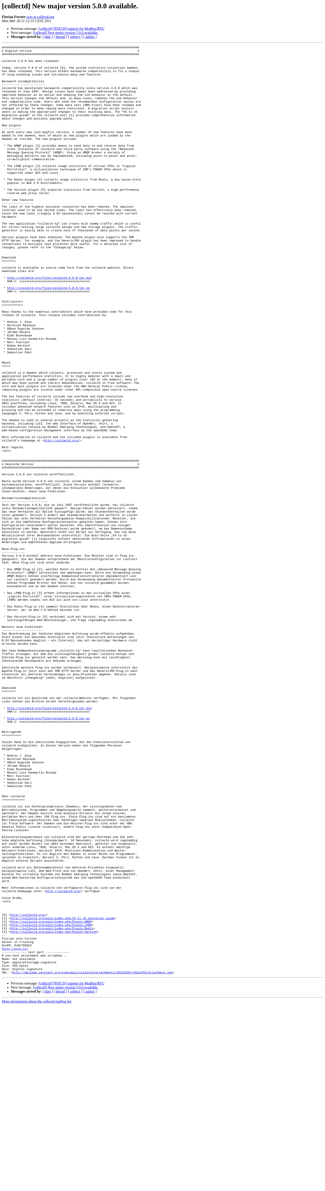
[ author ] (90, 37)
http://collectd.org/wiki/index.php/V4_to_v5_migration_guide (62, 1093)
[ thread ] (60, 37)
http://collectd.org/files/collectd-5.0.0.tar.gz (48, 337)
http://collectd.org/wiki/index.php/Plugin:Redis (52, 1105)
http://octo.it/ (15, 1130)
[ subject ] (75, 37)
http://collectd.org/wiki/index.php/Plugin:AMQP (51, 1097)
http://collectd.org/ (61, 520)
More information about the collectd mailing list (36, 1187)
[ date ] (48, 37)
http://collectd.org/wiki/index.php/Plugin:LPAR (51, 1101)
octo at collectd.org (40, 17)
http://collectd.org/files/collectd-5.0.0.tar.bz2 (49, 324)
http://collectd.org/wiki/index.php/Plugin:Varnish (54, 1109)
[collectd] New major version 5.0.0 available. (65, 33)
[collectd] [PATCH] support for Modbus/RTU (71, 28)
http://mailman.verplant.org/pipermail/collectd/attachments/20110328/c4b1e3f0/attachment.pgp (92, 1158)
